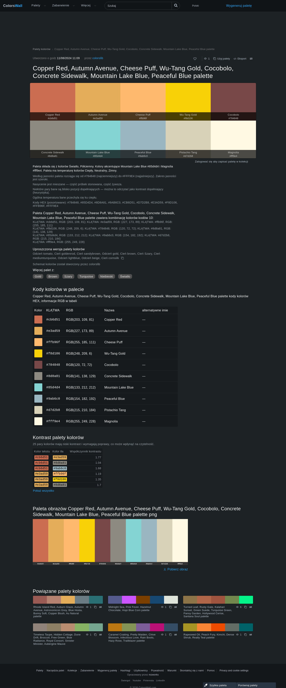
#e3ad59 (53, 331)
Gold (38, 276)
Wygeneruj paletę (239, 5)
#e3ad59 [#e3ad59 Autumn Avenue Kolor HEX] (38, 328)
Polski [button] (195, 5)
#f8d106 (53, 353)
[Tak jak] (195, 59)
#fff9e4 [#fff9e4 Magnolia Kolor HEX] (38, 418)
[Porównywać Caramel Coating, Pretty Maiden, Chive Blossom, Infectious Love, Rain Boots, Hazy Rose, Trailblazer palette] (175, 634)
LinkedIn (160, 680)
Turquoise (86, 276)
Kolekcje (72, 670)
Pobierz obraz (175, 569)
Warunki (172, 670)
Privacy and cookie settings (234, 670)
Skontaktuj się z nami (192, 670)
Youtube (136, 680)
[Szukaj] (142, 6)
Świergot (125, 680)
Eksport (240, 58)
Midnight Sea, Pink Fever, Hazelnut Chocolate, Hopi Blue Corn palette (129, 608)
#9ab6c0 (53, 398)
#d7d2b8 (53, 410)
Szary (68, 276)
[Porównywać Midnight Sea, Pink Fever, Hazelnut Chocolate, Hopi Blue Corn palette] (175, 607)
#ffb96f (53, 342)
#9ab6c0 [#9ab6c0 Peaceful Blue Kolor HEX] (38, 396)
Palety (36, 5)
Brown (52, 276)
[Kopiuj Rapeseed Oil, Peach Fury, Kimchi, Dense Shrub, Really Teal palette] (245, 634)
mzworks (154, 674)
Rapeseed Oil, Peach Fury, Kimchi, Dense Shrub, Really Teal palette (209, 636)
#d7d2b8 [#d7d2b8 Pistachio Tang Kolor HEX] (38, 407)
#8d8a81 (53, 376)
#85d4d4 (53, 387)
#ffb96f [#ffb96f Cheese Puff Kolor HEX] (38, 339)
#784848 (53, 365)
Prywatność (157, 670)
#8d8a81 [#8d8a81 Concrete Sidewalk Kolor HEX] (38, 373)
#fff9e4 (53, 421)
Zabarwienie (60, 5)
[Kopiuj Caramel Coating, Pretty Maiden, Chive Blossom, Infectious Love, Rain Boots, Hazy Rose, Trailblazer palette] (170, 634)
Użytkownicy (141, 670)
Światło (125, 276)
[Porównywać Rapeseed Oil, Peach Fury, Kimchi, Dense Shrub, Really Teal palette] (250, 634)
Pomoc (211, 670)
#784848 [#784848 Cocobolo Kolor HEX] (38, 362)
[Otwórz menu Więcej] (45, 6)
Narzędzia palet (55, 670)
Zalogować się (203, 161)
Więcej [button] (85, 5)
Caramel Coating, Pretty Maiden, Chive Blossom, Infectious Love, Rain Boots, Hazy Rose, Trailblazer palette (132, 637)
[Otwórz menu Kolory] (73, 6)
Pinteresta (148, 680)
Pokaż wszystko (43, 490)
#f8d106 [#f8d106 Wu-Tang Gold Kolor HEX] (38, 350)
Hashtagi (125, 670)
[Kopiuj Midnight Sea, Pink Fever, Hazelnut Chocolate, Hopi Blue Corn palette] (170, 607)
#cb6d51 (53, 319)
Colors (12, 6)
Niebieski (106, 276)
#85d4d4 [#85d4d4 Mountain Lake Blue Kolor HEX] (38, 384)
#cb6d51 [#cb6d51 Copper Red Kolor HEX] (38, 317)
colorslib (97, 58)
